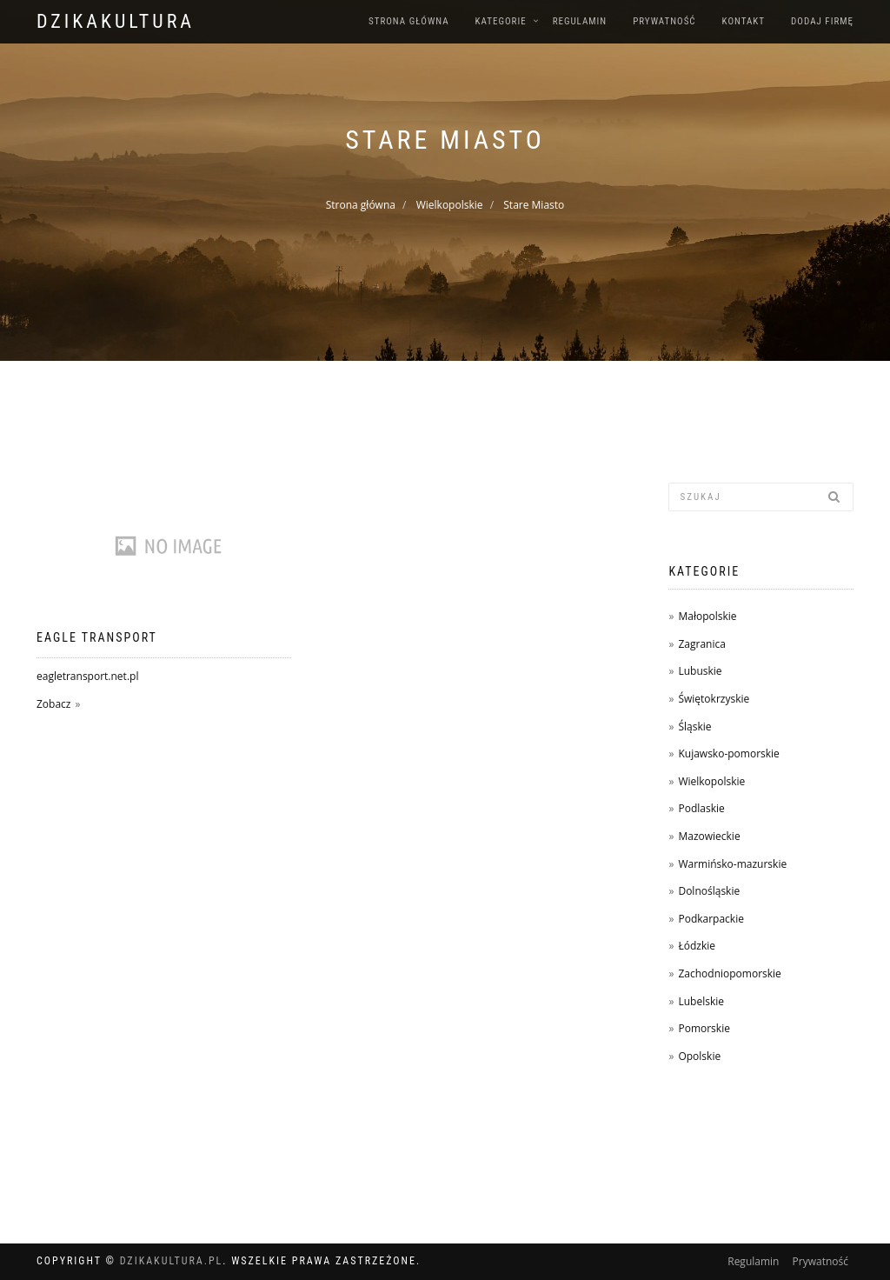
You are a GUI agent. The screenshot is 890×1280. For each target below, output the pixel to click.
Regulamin (580, 21)
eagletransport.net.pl (87, 676)
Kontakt (743, 21)
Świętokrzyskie (713, 698)
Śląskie (694, 726)
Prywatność (664, 21)
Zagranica (701, 644)
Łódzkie (696, 945)
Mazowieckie (709, 836)
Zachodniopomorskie (729, 973)
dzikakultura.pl (171, 1261)
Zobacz (53, 704)
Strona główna (409, 21)
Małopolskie (707, 616)
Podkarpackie (711, 918)
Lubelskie (701, 1001)
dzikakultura (116, 21)
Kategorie (501, 21)
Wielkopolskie (449, 204)
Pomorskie (703, 1028)
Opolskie (699, 1056)
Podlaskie (701, 808)
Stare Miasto (533, 204)
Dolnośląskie (709, 890)
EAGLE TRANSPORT (97, 637)
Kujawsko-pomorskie (728, 753)
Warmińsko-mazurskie (732, 864)
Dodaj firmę (822, 21)
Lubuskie (699, 670)
